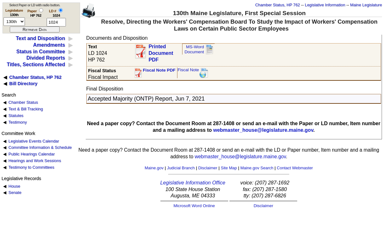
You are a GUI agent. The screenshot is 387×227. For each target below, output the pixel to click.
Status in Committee (40, 51)
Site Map (229, 168)
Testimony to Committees (31, 167)
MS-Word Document (194, 49)
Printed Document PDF (160, 51)
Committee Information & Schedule (40, 147)
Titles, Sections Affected (36, 64)
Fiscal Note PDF (159, 70)
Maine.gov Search (257, 168)
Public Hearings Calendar (32, 154)
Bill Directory (23, 83)
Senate (15, 192)
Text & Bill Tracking (26, 109)
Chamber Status (23, 102)
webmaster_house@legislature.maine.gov (263, 130)
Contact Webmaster (295, 168)
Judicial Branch (181, 168)
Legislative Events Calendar (34, 141)
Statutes (16, 115)
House (14, 186)
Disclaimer (207, 168)
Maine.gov (154, 168)
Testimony (18, 122)
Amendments (49, 45)
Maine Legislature (366, 5)
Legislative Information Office (192, 182)
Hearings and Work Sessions (35, 160)
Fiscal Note (188, 69)
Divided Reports (45, 58)
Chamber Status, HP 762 (277, 5)
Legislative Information (325, 5)
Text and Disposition (40, 38)
